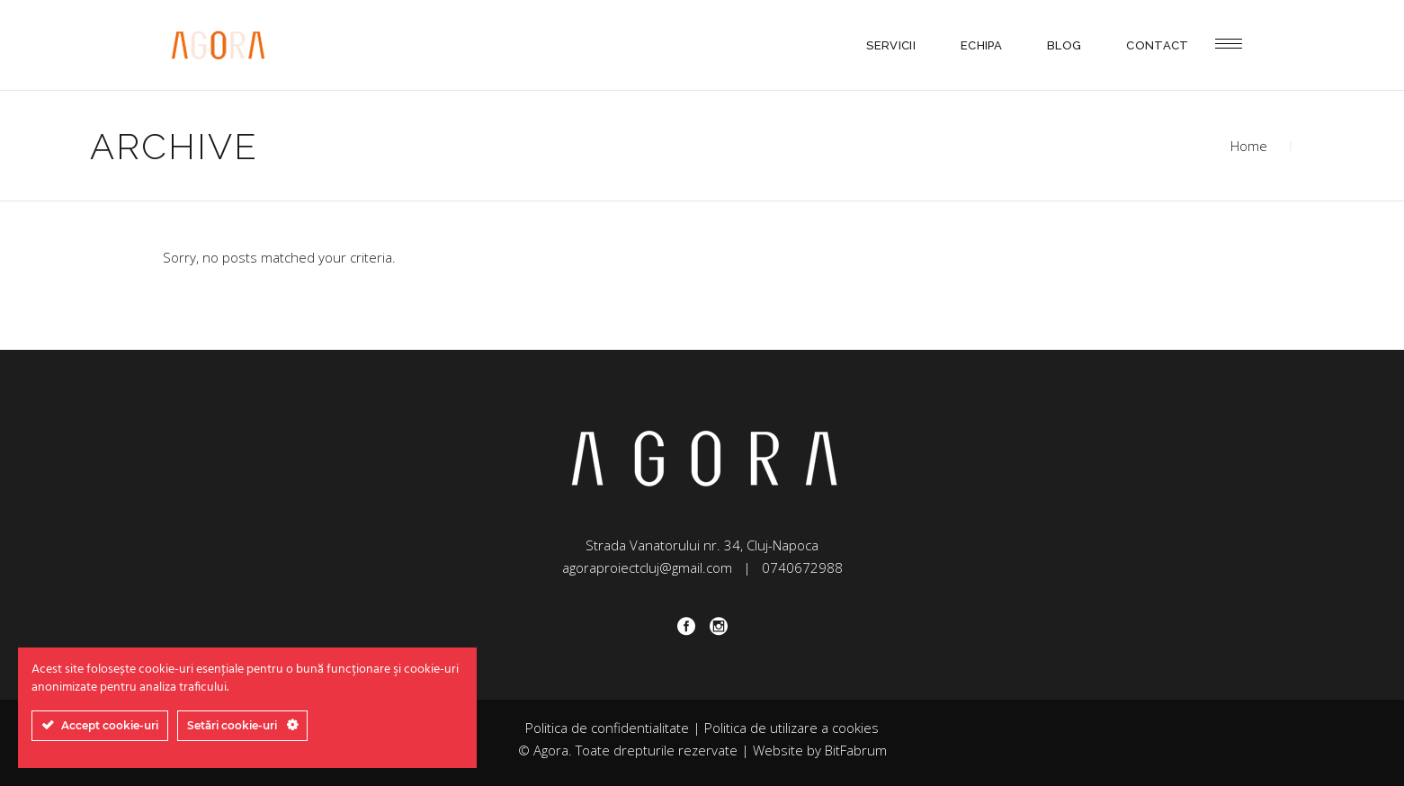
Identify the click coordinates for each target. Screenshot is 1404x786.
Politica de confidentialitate (607, 728)
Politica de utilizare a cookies (791, 728)
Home (1248, 146)
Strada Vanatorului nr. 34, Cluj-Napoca (702, 545)
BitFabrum (856, 750)
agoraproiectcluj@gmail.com (647, 567)
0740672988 (802, 567)
